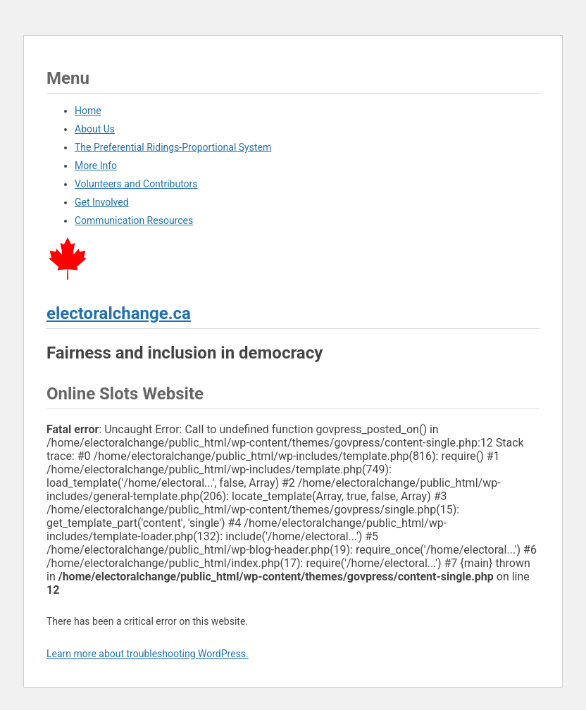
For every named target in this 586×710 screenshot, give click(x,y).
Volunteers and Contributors (136, 183)
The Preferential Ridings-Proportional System (173, 147)
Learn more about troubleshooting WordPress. (147, 653)
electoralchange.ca (118, 313)
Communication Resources (134, 220)
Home (88, 110)
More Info (96, 165)
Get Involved (102, 202)
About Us (95, 129)
